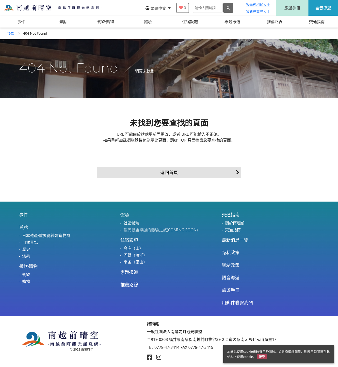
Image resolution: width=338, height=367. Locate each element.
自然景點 (30, 242)
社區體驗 (131, 223)
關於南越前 (235, 223)
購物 (26, 281)
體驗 (124, 215)
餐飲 (26, 274)
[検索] (207, 8)
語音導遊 (323, 8)
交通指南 (231, 215)
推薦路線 (129, 285)
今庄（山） (133, 248)
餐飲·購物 (28, 266)
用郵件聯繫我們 (237, 303)
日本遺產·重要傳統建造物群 (46, 235)
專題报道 (129, 272)
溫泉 (26, 256)
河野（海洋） (135, 255)
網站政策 (231, 265)
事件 (23, 215)
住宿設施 (129, 240)
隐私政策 (231, 252)
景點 (23, 227)
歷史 (26, 249)
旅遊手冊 (292, 8)
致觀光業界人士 (258, 11)
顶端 (10, 33)
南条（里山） (135, 262)
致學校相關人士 (258, 4)
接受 (262, 356)
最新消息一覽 (235, 240)
